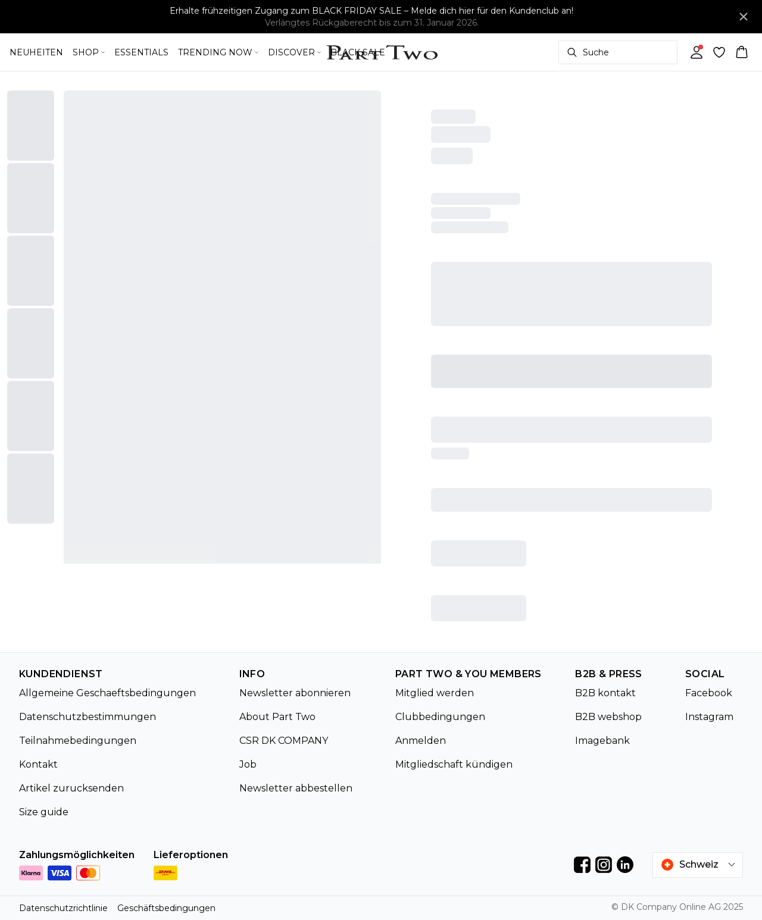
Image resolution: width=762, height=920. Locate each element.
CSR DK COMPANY (283, 740)
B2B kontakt (605, 693)
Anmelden (420, 740)
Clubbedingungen (440, 716)
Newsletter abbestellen (295, 788)
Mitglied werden (434, 693)
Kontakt (38, 764)
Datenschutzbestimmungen (87, 716)
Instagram (709, 716)
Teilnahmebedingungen (77, 740)
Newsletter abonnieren (295, 693)
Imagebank (602, 740)
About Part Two (277, 716)
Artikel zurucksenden (71, 788)
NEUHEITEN (36, 52)
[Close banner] (743, 17)
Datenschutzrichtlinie (63, 908)
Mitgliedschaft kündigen (454, 764)
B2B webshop (608, 716)
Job (248, 764)
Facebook (708, 693)
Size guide (43, 812)
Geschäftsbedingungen (166, 908)
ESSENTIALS (141, 52)
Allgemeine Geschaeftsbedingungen (107, 693)
